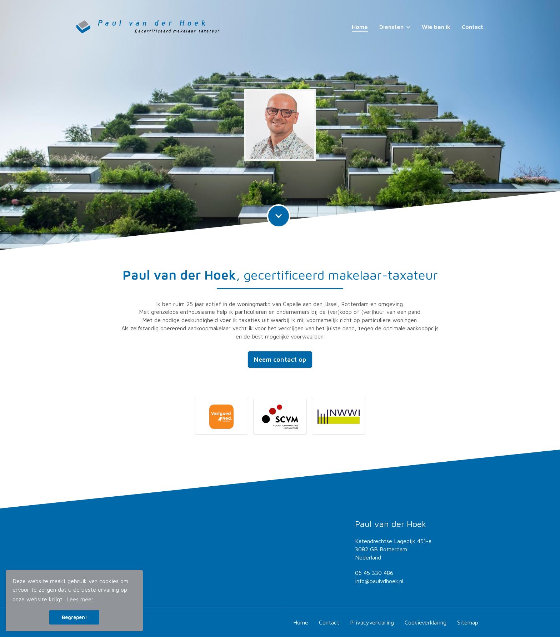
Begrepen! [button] (74, 617)
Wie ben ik (436, 27)
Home (360, 27)
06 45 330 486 (374, 573)
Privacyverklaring (372, 622)
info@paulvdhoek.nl (379, 581)
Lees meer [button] (80, 599)
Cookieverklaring (425, 622)
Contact (472, 27)
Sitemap (467, 622)
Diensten (394, 27)
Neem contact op (280, 359)
